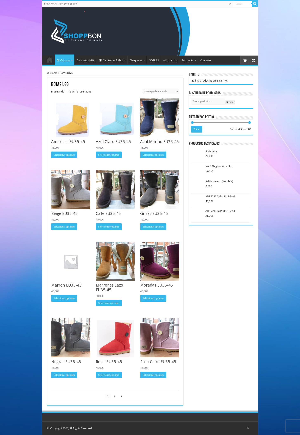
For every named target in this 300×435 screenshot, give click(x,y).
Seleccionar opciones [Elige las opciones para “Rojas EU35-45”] (108, 374)
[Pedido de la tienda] (161, 91)
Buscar (230, 102)
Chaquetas (136, 60)
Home (53, 73)
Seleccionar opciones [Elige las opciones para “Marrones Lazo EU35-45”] (108, 303)
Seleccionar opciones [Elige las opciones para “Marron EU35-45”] (64, 298)
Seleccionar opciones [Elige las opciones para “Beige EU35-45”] (64, 226)
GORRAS (154, 60)
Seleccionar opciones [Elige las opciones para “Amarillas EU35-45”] (64, 154)
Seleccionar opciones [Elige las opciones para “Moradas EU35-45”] (153, 298)
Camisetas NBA (86, 60)
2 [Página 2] (114, 396)
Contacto (205, 60)
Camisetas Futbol (111, 60)
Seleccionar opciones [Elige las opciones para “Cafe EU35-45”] (108, 226)
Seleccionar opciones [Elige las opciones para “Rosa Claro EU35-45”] (153, 374)
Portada (49, 60)
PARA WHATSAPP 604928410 (60, 3)
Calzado (63, 60)
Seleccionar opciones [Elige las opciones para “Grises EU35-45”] (153, 226)
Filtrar (196, 129)
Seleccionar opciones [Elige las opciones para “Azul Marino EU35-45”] (153, 154)
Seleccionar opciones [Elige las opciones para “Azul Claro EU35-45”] (108, 154)
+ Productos (170, 60)
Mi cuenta (187, 60)
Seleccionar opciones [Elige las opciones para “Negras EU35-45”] (64, 374)
